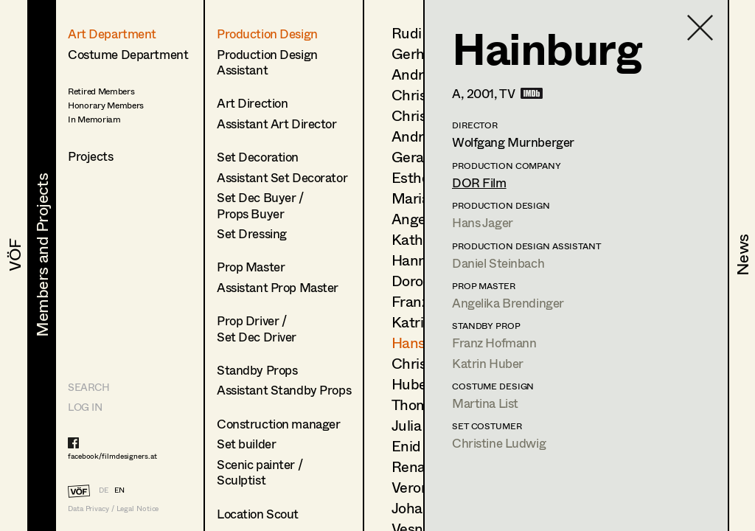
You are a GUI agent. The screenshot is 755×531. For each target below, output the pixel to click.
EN (119, 490)
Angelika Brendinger (508, 303)
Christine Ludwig (499, 443)
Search (88, 387)
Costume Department (128, 54)
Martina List (485, 403)
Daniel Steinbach (498, 263)
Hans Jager (482, 222)
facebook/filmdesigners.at (112, 456)
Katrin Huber (487, 363)
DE (103, 490)
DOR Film (479, 182)
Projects (91, 156)
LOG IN (85, 406)
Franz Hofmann (494, 343)
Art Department (112, 34)
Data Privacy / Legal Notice (113, 508)
